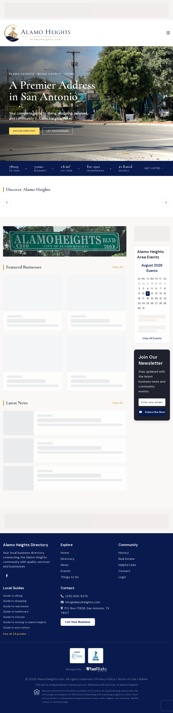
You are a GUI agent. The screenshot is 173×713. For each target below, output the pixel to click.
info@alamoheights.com (82, 602)
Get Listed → (154, 168)
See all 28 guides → (16, 634)
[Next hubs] (166, 202)
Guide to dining (13, 595)
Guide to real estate (16, 606)
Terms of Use (126, 679)
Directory (67, 559)
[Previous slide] (7, 103)
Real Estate (126, 559)
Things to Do (70, 577)
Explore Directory (24, 131)
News (64, 565)
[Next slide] (166, 103)
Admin (143, 679)
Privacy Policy (105, 679)
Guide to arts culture (16, 627)
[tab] (126, 153)
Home (65, 553)
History (123, 553)
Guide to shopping (15, 601)
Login (122, 577)
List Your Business (57, 131)
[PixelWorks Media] (95, 669)
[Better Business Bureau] (95, 655)
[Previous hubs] (7, 202)
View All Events (152, 338)
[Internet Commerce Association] (77, 655)
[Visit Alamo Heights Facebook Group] (7, 575)
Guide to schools (14, 617)
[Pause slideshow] (118, 154)
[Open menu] (168, 33)
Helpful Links (127, 565)
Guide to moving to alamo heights (24, 622)
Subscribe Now (152, 412)
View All (119, 267)
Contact (124, 571)
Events (65, 571)
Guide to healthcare (15, 611)
